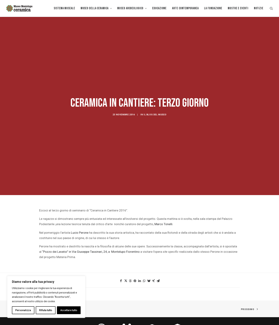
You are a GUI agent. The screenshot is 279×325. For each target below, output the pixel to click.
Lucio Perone (79, 207)
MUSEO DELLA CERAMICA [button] (96, 8)
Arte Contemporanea (185, 8)
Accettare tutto (68, 310)
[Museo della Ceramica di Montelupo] (19, 8)
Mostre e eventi (238, 8)
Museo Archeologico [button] (132, 8)
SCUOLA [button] (152, 314)
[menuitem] (64, 8)
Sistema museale (64, 8)
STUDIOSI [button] (177, 314)
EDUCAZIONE (159, 8)
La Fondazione (213, 8)
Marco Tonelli (163, 199)
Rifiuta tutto (45, 310)
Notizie (258, 8)
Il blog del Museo (155, 102)
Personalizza (23, 310)
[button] (271, 8)
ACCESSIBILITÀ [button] (101, 314)
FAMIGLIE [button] (127, 314)
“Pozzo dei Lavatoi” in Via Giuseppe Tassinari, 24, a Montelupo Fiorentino (91, 226)
